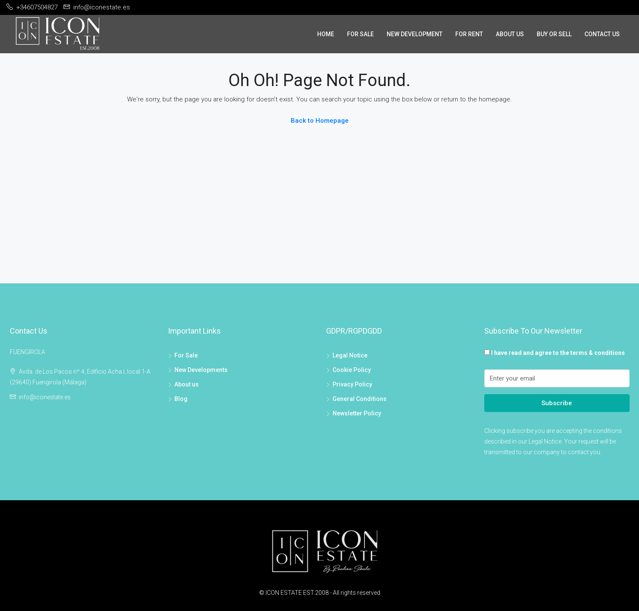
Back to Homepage (320, 120)
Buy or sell (554, 34)
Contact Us (602, 34)
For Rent (469, 34)
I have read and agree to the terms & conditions (558, 352)
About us (186, 384)
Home (325, 34)
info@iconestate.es (45, 397)
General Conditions (360, 398)
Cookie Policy (352, 369)
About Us (510, 34)
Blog (181, 398)
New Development (414, 34)
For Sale (360, 34)
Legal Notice (350, 355)
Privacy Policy (352, 384)
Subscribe (556, 403)
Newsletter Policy (357, 413)
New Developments (201, 369)
